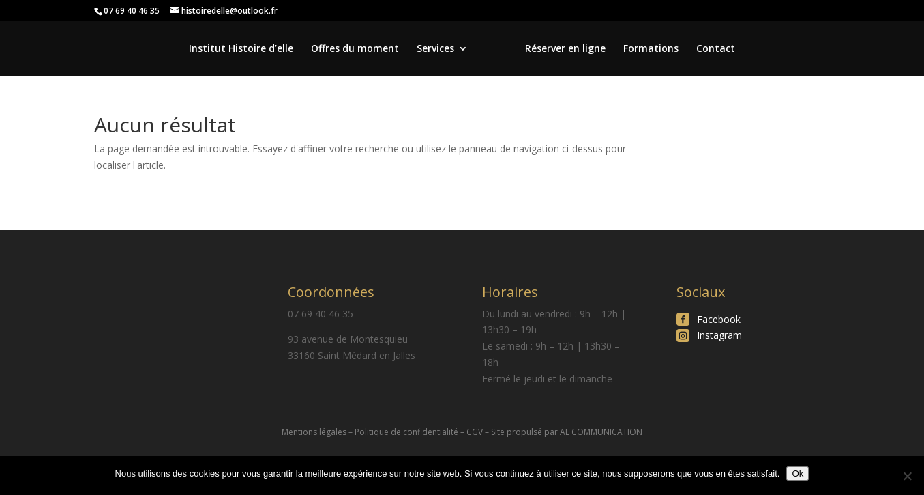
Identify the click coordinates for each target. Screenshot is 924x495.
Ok (797, 473)
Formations (651, 49)
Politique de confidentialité (406, 432)
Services (435, 49)
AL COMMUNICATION (601, 432)
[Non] (907, 476)
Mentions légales (314, 432)
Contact (715, 49)
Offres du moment (355, 49)
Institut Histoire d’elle (241, 49)
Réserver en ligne (565, 49)
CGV (474, 432)
